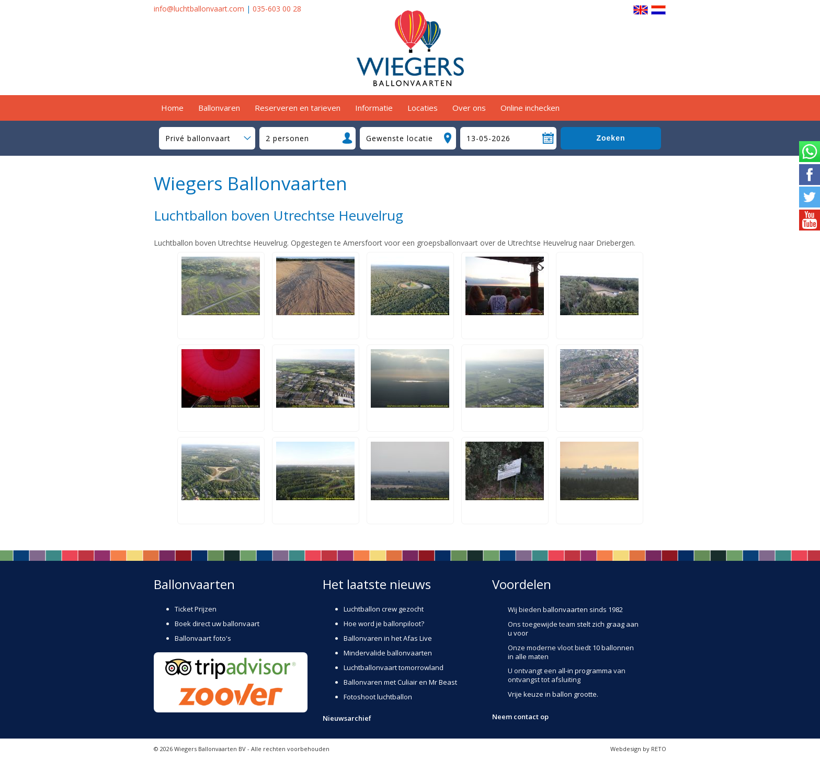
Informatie (374, 107)
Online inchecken (530, 107)
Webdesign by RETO (638, 749)
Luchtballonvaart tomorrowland (393, 667)
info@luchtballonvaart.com (199, 9)
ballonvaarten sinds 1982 (583, 609)
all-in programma (585, 670)
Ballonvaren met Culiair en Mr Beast (400, 682)
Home (172, 107)
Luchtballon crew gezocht (384, 609)
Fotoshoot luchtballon (378, 696)
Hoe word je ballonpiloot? (384, 623)
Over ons (469, 107)
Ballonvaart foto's (203, 638)
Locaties (422, 107)
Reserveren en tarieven (297, 107)
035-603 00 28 (277, 9)
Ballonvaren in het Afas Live (388, 638)
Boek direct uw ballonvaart (217, 623)
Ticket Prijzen (196, 609)
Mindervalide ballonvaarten (388, 653)
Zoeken (610, 138)
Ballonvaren (219, 107)
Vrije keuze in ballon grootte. (553, 694)
